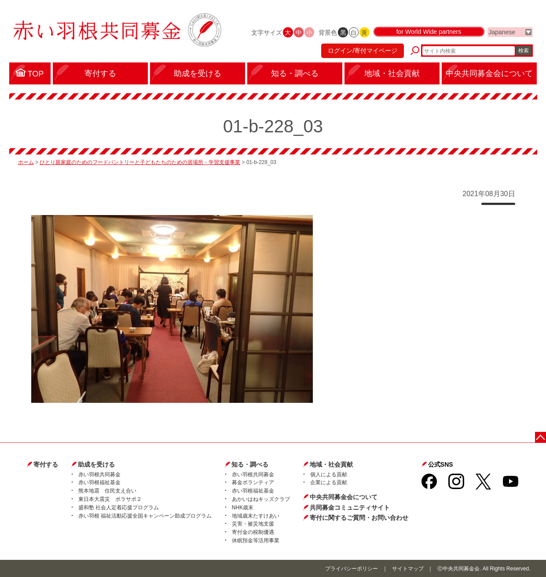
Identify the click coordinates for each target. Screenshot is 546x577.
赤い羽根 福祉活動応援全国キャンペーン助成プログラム (145, 516)
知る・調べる (249, 464)
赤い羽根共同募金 (99, 474)
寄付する (45, 464)
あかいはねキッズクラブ (261, 499)
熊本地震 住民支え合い (107, 491)
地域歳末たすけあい (255, 516)
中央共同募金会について (343, 496)
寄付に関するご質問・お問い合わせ (359, 517)
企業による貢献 (328, 482)
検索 (523, 50)
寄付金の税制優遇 (253, 532)
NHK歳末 (242, 507)
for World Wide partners (429, 31)
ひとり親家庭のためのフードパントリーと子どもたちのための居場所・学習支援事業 (140, 162)
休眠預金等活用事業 (255, 540)
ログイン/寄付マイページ (362, 50)
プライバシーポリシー (351, 569)
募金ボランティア (253, 482)
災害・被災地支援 (253, 524)
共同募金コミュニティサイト (350, 507)
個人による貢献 (328, 474)
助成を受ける (96, 464)
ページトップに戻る (540, 437)
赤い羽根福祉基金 (99, 482)
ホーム (26, 162)
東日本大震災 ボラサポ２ (110, 499)
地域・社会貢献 (331, 464)
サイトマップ (408, 569)
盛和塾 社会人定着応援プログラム (118, 507)
